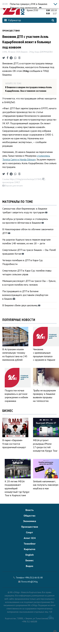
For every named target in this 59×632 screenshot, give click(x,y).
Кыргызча (29, 549)
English (29, 554)
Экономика (29, 521)
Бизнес (29, 560)
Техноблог (30, 543)
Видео (29, 566)
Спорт (29, 532)
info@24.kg (32, 581)
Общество (29, 515)
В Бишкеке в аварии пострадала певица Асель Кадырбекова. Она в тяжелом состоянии (28, 89)
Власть (29, 510)
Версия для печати (12, 185)
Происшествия (11, 30)
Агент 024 (29, 538)
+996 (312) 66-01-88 (34, 577)
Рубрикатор (12, 20)
